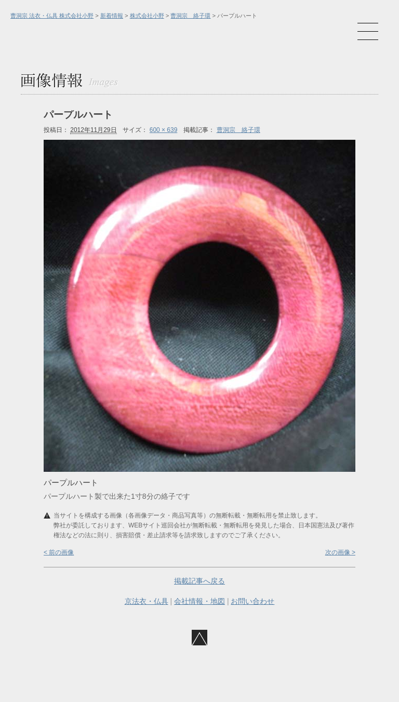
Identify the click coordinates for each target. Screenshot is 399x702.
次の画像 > (340, 552)
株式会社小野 (147, 15)
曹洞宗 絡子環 (190, 15)
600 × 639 (164, 130)
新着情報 (111, 15)
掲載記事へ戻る (199, 581)
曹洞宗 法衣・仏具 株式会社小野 (52, 15)
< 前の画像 (59, 552)
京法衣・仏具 (146, 601)
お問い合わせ (252, 601)
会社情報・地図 (199, 601)
